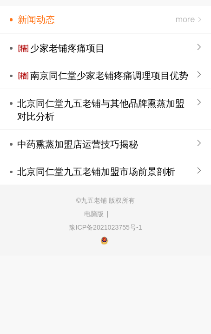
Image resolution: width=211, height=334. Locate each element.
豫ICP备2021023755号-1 (105, 227)
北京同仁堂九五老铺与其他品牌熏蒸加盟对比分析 (101, 110)
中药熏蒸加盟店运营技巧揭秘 (77, 144)
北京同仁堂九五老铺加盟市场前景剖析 (96, 172)
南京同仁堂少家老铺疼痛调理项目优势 (109, 76)
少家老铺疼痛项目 (67, 48)
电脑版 (94, 214)
